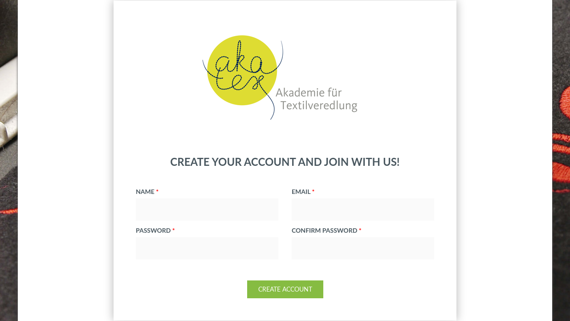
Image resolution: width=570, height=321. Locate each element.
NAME (147, 191)
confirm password (327, 230)
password (155, 230)
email (303, 191)
